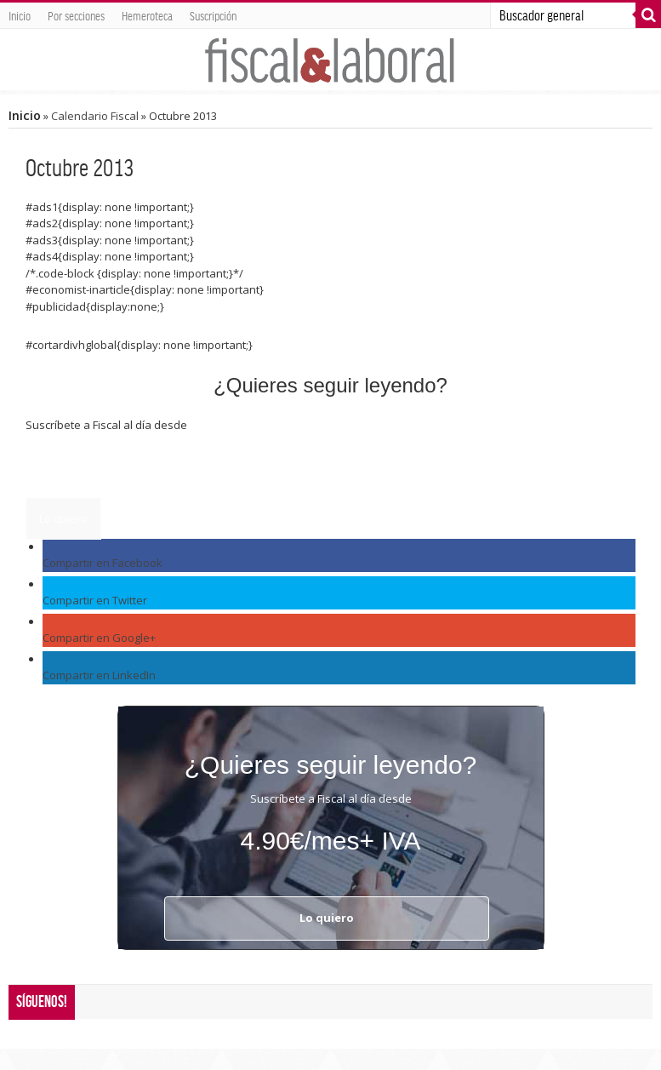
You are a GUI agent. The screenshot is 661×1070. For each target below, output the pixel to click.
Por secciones (76, 15)
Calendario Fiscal (95, 115)
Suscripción (213, 15)
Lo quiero (63, 518)
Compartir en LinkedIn (99, 675)
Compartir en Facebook (102, 562)
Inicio (20, 15)
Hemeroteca (147, 15)
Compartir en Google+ (99, 637)
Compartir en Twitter (95, 600)
